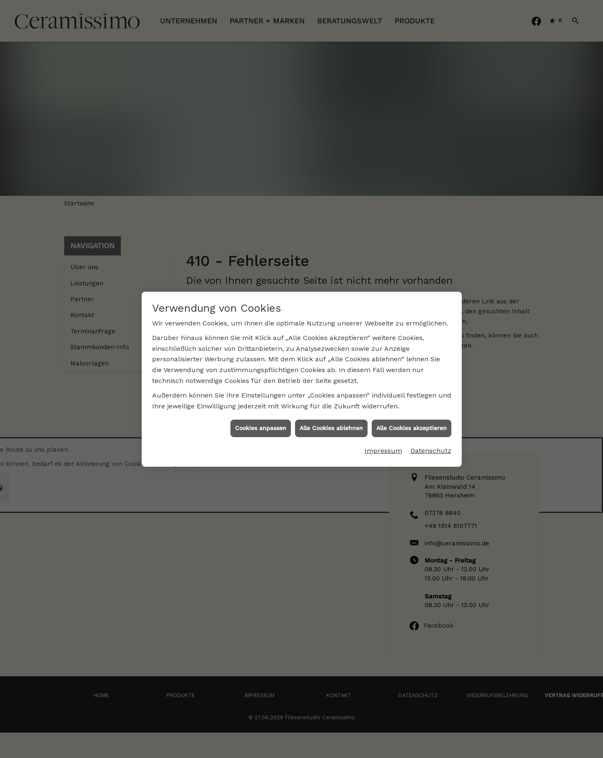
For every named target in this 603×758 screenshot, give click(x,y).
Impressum (383, 441)
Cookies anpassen (260, 419)
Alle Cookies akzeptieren (411, 419)
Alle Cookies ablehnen (331, 419)
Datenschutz (430, 441)
